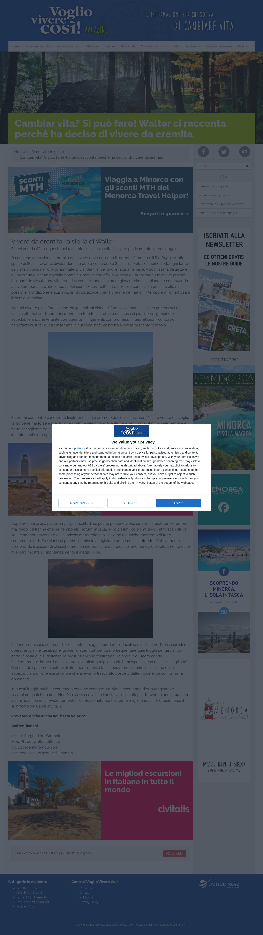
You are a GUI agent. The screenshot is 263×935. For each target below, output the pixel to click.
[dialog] (131, 467)
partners (79, 448)
